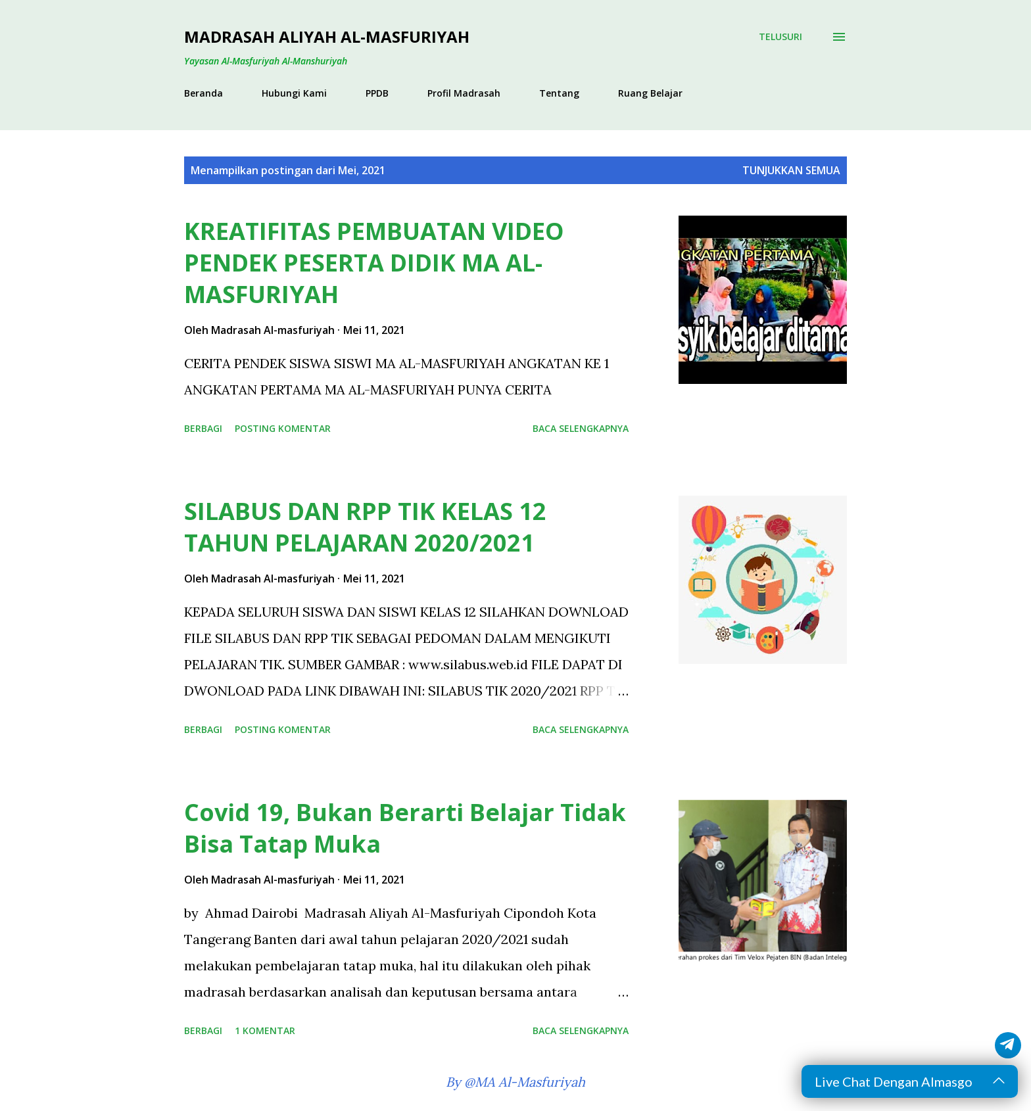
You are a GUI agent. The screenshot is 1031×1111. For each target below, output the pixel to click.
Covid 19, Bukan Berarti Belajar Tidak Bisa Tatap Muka (405, 828)
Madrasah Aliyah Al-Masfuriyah (326, 36)
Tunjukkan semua (791, 170)
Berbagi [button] (203, 428)
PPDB (377, 93)
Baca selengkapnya (581, 428)
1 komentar (265, 1030)
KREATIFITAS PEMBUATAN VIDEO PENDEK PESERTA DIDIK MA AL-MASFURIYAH (374, 262)
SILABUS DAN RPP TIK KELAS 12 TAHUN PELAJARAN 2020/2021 (365, 527)
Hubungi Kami (294, 93)
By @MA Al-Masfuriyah (515, 1082)
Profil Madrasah (463, 93)
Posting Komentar (283, 428)
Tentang (559, 93)
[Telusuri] (780, 37)
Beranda (203, 93)
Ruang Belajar (650, 93)
